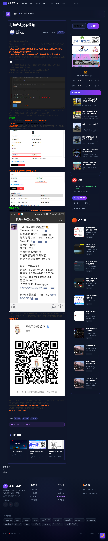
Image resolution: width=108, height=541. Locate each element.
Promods (35, 520)
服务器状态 (34, 490)
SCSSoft (17, 520)
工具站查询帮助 (16, 451)
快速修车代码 (90, 345)
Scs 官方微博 (36, 524)
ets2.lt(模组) (8, 524)
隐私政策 (82, 533)
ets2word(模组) (79, 520)
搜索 (93, 26)
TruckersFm (46, 524)
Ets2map (27, 524)
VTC (51, 3)
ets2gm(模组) (68, 520)
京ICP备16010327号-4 (91, 493)
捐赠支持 (61, 496)
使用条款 (91, 533)
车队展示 (33, 493)
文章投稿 (60, 493)
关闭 (5, 472)
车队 (44, 3)
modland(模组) (91, 520)
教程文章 (33, 500)
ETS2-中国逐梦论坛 (71, 524)
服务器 (24, 3)
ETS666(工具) (57, 520)
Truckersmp (26, 520)
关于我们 (60, 490)
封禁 (17, 419)
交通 (31, 3)
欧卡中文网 (18, 524)
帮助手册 (60, 500)
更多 (76, 3)
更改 (34, 419)
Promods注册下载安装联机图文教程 (91, 247)
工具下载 (33, 496)
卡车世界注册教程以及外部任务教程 (91, 281)
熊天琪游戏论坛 (57, 524)
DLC (69, 3)
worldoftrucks (8, 520)
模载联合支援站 (45, 520)
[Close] (3, 469)
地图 (38, 3)
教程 (57, 3)
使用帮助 (61, 32)
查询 (25, 419)
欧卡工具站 (20, 33)
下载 (63, 3)
